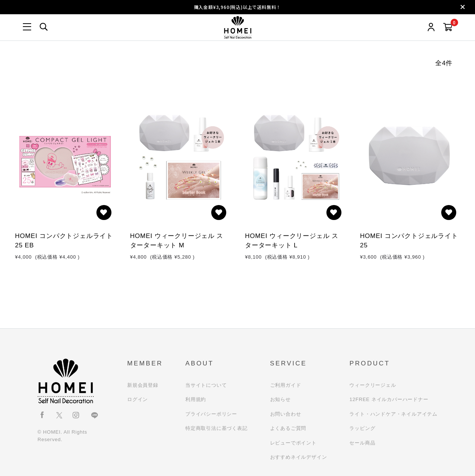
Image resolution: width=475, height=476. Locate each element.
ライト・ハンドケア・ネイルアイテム (393, 414)
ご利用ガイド (285, 385)
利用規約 (195, 399)
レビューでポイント (293, 443)
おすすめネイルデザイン (298, 457)
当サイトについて (206, 385)
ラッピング (362, 428)
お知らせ (280, 399)
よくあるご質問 (288, 428)
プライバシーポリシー (211, 414)
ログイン (137, 399)
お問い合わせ (285, 414)
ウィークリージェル (372, 385)
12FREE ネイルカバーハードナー (388, 399)
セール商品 (362, 443)
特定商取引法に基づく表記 (216, 428)
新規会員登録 (142, 385)
